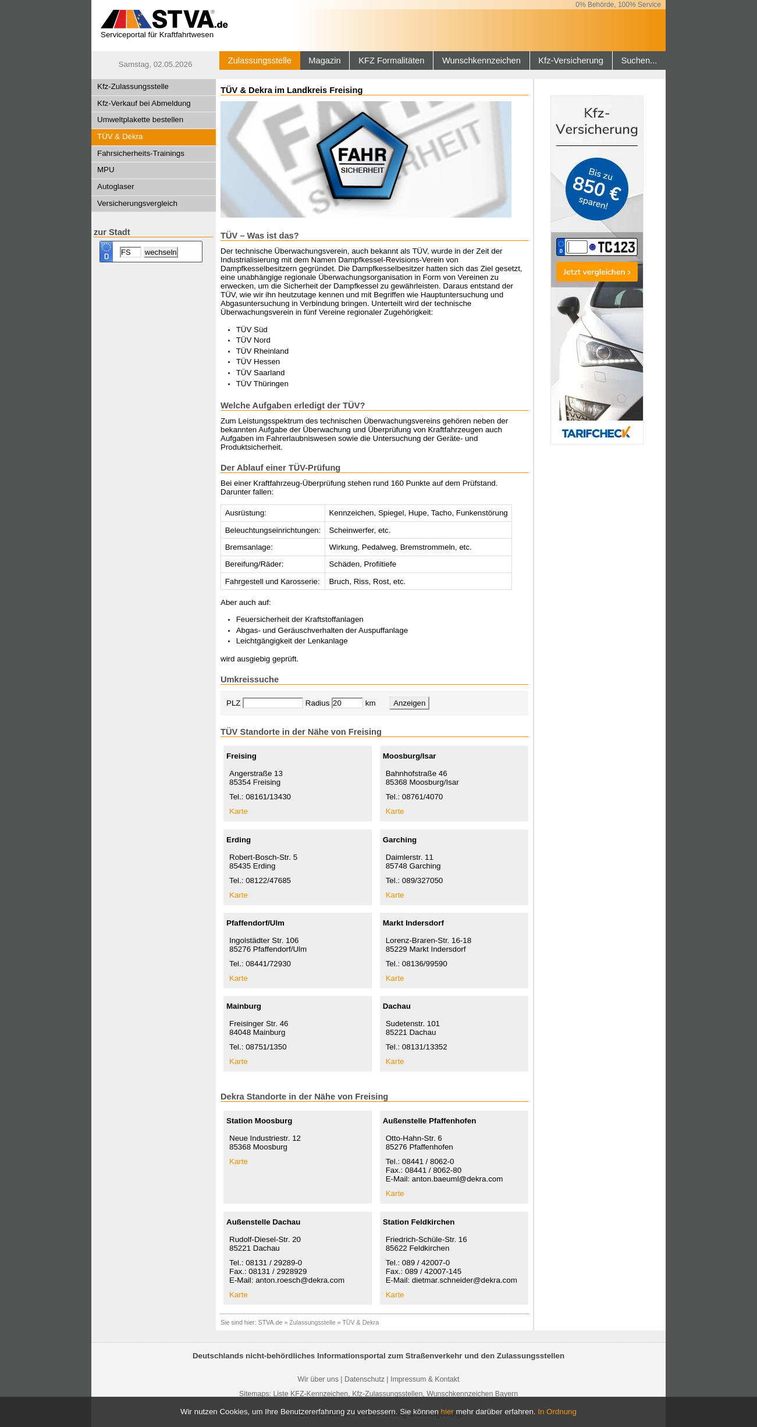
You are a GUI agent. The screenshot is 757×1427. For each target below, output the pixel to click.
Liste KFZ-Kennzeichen (310, 1394)
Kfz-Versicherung (570, 60)
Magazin (324, 60)
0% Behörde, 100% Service (618, 5)
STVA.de (270, 1322)
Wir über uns (318, 1379)
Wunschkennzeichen (481, 60)
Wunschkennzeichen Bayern (472, 1394)
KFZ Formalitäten (391, 60)
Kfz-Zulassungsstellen (387, 1394)
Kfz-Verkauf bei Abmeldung (144, 103)
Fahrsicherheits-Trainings (140, 153)
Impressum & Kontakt (424, 1379)
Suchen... (639, 60)
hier (447, 1411)
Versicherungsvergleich (137, 203)
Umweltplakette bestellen (140, 119)
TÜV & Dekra (120, 136)
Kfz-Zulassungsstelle (133, 86)
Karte (238, 811)
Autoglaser (115, 186)
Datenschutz (364, 1379)
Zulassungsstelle (260, 60)
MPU (106, 169)
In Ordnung (557, 1411)
